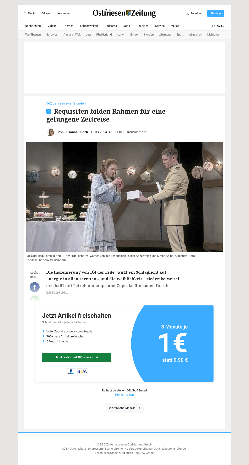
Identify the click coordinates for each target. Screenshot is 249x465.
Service (160, 26)
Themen (68, 26)
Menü (28, 13)
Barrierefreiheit (114, 449)
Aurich (121, 34)
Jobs (126, 26)
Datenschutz (78, 449)
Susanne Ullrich (76, 132)
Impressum (95, 449)
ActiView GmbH (144, 453)
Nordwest (52, 34)
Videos (52, 26)
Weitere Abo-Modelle (124, 408)
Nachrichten (33, 26)
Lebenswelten (89, 26)
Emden (134, 34)
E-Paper (46, 13)
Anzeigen (143, 26)
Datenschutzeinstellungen (170, 449)
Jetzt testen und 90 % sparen (76, 357)
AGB (65, 449)
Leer (88, 34)
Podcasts (111, 26)
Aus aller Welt (72, 34)
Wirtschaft (195, 34)
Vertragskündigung (139, 449)
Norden (149, 34)
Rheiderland (104, 34)
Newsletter (63, 13)
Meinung (213, 34)
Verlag (175, 26)
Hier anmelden (124, 394)
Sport (180, 34)
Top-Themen (33, 34)
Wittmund (165, 34)
